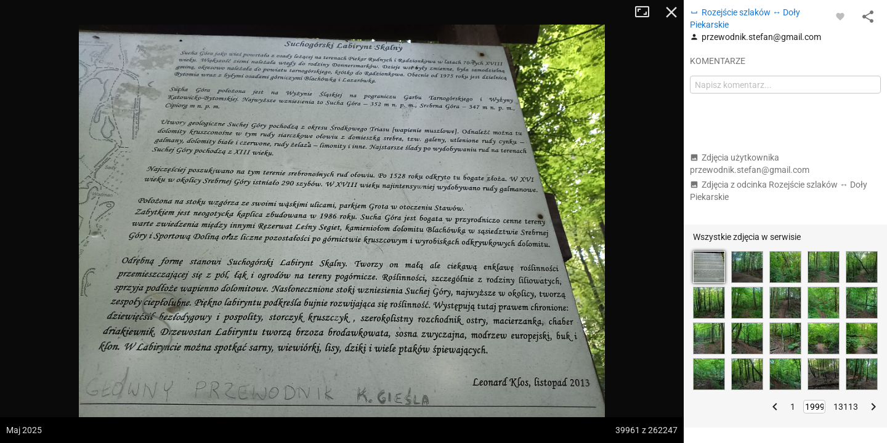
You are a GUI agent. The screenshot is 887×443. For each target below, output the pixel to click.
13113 (845, 407)
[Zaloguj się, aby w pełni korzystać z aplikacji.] (840, 16)
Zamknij (671, 12)
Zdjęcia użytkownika (749, 164)
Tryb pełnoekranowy (646, 12)
